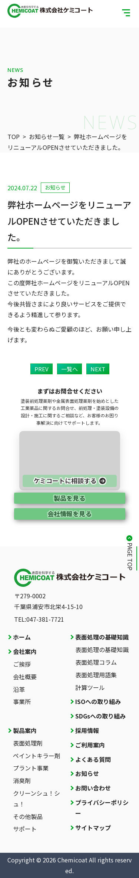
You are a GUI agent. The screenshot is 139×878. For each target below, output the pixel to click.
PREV (41, 369)
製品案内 (25, 730)
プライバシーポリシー (102, 808)
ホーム (22, 636)
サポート (25, 828)
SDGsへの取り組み (100, 715)
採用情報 (87, 730)
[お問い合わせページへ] (69, 460)
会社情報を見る (69, 513)
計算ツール (90, 687)
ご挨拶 (22, 664)
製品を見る (69, 498)
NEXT (97, 369)
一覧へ (69, 369)
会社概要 (25, 676)
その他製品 (28, 816)
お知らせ (87, 773)
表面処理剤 (28, 743)
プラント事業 (31, 767)
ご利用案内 (90, 744)
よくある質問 (93, 759)
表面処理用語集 (96, 674)
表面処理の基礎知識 (102, 636)
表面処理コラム (96, 662)
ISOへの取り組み (98, 701)
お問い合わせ (93, 787)
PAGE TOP (130, 556)
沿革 (19, 689)
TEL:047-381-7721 (39, 619)
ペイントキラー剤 (36, 755)
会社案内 (25, 651)
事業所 (22, 701)
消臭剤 (22, 780)
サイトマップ (93, 827)
